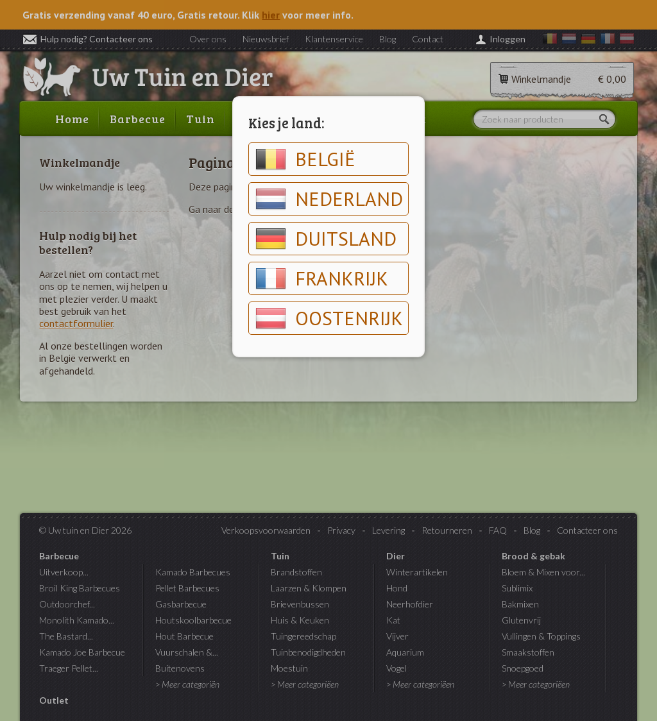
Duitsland (326, 238)
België (305, 159)
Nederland (329, 198)
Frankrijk (321, 278)
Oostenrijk (329, 318)
